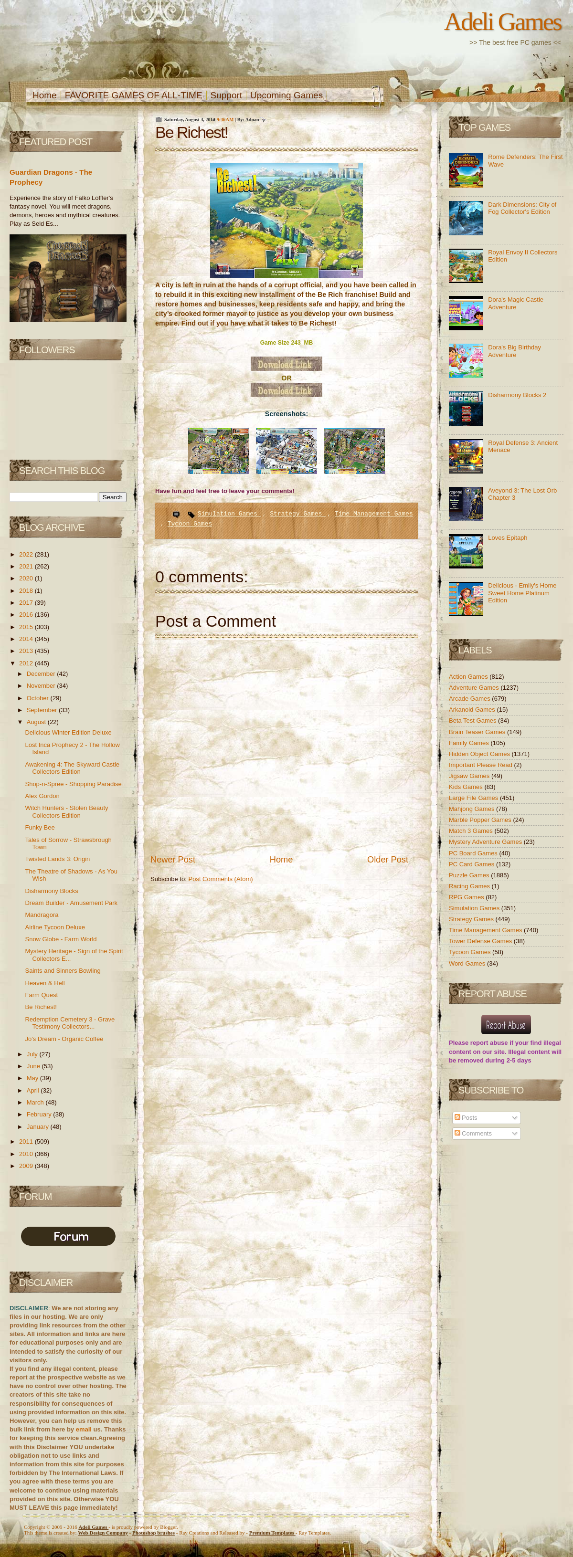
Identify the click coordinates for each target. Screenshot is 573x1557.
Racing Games (470, 886)
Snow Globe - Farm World (60, 939)
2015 (27, 627)
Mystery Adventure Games (486, 841)
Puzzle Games (470, 875)
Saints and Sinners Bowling (62, 970)
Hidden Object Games (480, 753)
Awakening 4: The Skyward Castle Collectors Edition (72, 768)
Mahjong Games (472, 808)
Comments (473, 1133)
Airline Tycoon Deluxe (55, 927)
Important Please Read (481, 764)
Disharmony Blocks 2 (517, 395)
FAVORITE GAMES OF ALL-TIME (133, 95)
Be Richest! (40, 1006)
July (33, 1054)
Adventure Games (474, 687)
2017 (27, 602)
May (33, 1078)
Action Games (469, 676)
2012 (27, 663)
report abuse (489, 1042)
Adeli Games (502, 21)
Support (227, 95)
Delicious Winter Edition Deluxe (68, 732)
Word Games (468, 963)
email (84, 1429)
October (39, 698)
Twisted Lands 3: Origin (57, 859)
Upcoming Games (286, 95)
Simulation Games (229, 513)
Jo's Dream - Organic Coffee (64, 1038)
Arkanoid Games (473, 709)
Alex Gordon (42, 796)
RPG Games (467, 897)
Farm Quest (41, 995)
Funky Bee (39, 827)
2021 (27, 566)
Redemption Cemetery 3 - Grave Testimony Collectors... (70, 1023)
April (34, 1090)
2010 (27, 1153)
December (42, 673)
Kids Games (466, 786)
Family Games (469, 743)
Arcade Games (470, 698)
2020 (27, 578)
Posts (466, 1117)
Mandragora (41, 914)
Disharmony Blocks (51, 890)
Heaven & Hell (44, 983)
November (42, 685)
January (39, 1126)
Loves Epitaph (507, 537)
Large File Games (474, 797)
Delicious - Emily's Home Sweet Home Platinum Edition (522, 593)
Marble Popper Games (481, 819)
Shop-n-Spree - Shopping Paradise (73, 784)
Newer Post (172, 859)
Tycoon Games (190, 523)
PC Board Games (474, 853)
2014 (27, 638)
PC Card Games (472, 864)
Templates (272, 1533)
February (40, 1114)
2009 (27, 1165)
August (37, 722)
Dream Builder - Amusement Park (71, 902)
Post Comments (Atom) (221, 879)
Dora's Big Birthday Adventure (514, 351)
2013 (27, 650)
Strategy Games (298, 513)
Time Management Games (374, 513)
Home (44, 95)
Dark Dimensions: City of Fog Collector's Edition (522, 208)
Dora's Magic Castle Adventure (515, 303)
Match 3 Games (471, 830)
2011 (27, 1141)
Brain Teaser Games (478, 732)
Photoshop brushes (153, 1533)
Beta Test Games (473, 720)
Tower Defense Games (481, 941)
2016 (27, 614)
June (34, 1066)
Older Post (387, 859)
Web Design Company (103, 1533)
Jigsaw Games (470, 775)
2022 (27, 554)
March (36, 1102)
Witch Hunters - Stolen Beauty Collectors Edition (66, 811)
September (43, 710)
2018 (27, 590)
